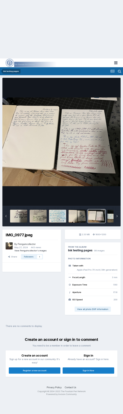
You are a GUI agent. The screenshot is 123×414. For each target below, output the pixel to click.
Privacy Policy (54, 387)
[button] (5, 216)
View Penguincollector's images (30, 250)
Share (12, 256)
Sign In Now (88, 370)
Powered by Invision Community (61, 394)
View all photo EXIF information (92, 309)
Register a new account (34, 370)
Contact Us (70, 387)
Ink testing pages (80, 250)
